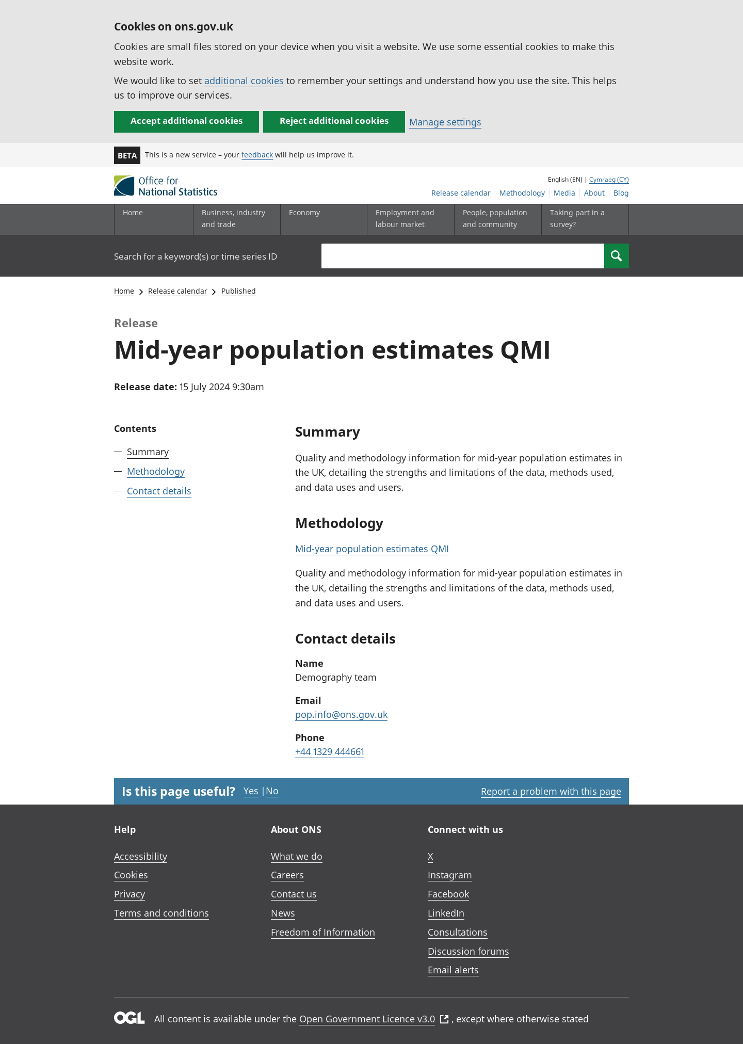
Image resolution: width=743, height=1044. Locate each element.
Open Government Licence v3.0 (374, 1019)
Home (133, 212)
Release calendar (461, 193)
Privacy (129, 894)
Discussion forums (468, 951)
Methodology (522, 193)
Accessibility (140, 856)
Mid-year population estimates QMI (372, 548)
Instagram (450, 875)
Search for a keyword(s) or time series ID (195, 256)
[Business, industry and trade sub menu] (234, 219)
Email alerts (453, 969)
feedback (257, 154)
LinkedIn (446, 913)
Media (564, 193)
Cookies (131, 875)
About (594, 193)
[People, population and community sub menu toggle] (495, 219)
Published (238, 291)
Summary (148, 451)
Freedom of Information (323, 932)
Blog (621, 193)
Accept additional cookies (187, 120)
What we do (296, 856)
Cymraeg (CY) (609, 179)
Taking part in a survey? (577, 218)
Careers (287, 875)
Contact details (159, 491)
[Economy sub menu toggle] (321, 219)
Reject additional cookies (334, 120)
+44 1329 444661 (329, 751)
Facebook (448, 894)
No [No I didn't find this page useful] (272, 790)
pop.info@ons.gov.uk (341, 714)
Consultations (458, 932)
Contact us (294, 894)
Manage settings (445, 122)
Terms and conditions (161, 913)
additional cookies (244, 80)
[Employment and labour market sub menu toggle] (408, 219)
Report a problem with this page (551, 791)
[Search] (616, 256)
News (283, 913)
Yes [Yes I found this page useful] (251, 790)
